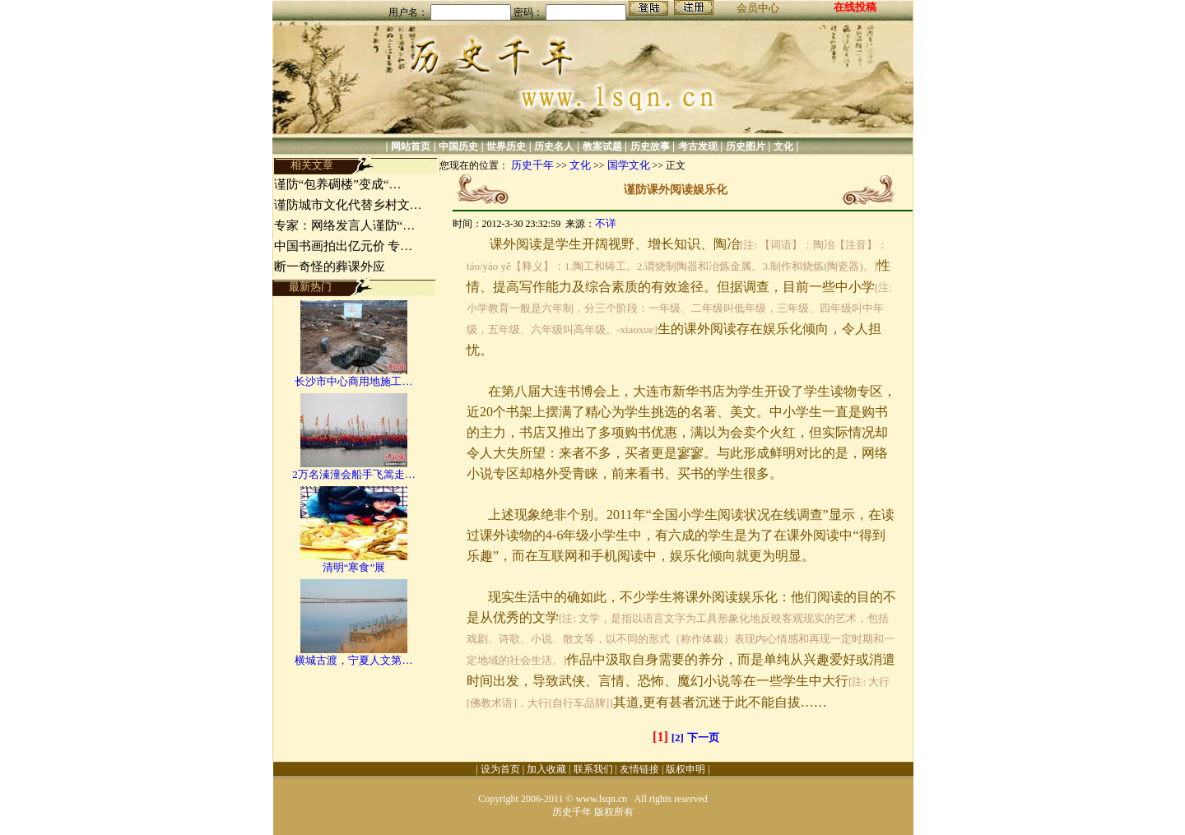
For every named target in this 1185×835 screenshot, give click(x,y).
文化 (783, 146)
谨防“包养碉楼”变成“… (338, 184)
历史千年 (532, 165)
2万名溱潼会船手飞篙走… (354, 474)
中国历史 (458, 146)
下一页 (703, 737)
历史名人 (554, 146)
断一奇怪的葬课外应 (329, 266)
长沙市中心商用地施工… (353, 381)
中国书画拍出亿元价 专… (343, 246)
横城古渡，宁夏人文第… (353, 660)
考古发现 (698, 146)
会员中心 (758, 8)
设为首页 (500, 769)
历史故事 (650, 146)
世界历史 (506, 146)
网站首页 (410, 146)
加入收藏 (546, 769)
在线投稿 (855, 7)
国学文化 (628, 165)
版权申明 (685, 769)
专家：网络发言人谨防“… (345, 225)
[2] (678, 737)
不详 (605, 223)
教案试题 (602, 146)
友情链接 (639, 769)
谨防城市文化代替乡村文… (348, 204)
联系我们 (593, 769)
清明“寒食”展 (354, 567)
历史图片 (745, 146)
